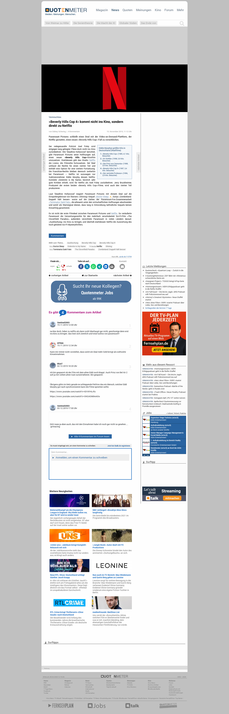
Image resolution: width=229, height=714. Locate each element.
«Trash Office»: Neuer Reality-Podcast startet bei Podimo (164, 393)
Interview (68, 687)
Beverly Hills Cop (89, 243)
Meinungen (143, 10)
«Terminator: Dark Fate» (60, 202)
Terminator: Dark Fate (60, 249)
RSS (45, 683)
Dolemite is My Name (77, 246)
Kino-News (151, 683)
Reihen (67, 685)
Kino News (50, 698)
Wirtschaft (88, 687)
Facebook (47, 691)
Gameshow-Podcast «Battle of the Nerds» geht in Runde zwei (162, 387)
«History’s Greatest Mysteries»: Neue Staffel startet (164, 298)
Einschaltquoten (105, 698)
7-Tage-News (48, 689)
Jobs (170, 685)
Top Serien (178, 698)
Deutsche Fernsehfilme (166, 698)
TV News (96, 698)
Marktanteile (110, 685)
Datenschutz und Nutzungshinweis (175, 690)
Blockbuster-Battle (154, 689)
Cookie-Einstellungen (176, 693)
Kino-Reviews (131, 687)
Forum (168, 10)
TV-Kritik (130, 685)
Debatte (129, 683)
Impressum (172, 695)
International (89, 689)
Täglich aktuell (111, 687)
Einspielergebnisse (154, 687)
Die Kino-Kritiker (153, 685)
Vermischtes (89, 685)
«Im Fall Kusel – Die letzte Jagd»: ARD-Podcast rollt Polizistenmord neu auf (165, 292)
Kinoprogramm (153, 698)
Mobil (46, 687)
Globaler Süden (128, 23)
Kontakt (171, 687)
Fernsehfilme (132, 698)
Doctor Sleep (57, 246)
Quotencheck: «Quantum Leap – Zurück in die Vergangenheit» (164, 271)
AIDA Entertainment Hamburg (160, 419)
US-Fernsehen (90, 693)
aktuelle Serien (142, 698)
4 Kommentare (74, 131)
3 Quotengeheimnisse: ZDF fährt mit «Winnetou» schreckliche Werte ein (165, 276)
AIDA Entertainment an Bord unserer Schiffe (157, 427)
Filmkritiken (78, 698)
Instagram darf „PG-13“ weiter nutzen (163, 398)
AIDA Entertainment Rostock (163, 435)
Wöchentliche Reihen (113, 683)
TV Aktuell (58, 698)
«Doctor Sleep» (102, 196)
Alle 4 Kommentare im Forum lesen (90, 436)
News (115, 10)
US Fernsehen (87, 698)
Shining (109, 246)
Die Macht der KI (106, 23)
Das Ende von (148, 23)
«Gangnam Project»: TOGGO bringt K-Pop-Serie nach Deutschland (164, 282)
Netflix (92, 160)
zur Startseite (90, 275)
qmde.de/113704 (125, 256)
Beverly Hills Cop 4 (107, 243)
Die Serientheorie (83, 23)
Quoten (127, 10)
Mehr (180, 10)
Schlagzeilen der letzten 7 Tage (158, 308)
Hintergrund (68, 683)
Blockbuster (123, 698)
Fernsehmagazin (67, 698)
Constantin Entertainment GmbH (162, 442)
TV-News (88, 683)
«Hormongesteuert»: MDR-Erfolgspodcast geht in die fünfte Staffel (164, 287)
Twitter (46, 693)
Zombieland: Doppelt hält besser (111, 249)
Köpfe (87, 691)
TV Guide (115, 698)
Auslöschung (72, 243)
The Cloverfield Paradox (85, 249)
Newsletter (47, 685)
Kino (158, 10)
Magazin (102, 10)
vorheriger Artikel (58, 275)
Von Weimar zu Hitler (57, 23)
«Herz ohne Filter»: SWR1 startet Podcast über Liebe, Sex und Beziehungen (164, 303)
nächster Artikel (122, 275)
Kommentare (57, 235)
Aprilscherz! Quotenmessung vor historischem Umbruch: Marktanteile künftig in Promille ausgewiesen (161, 403)
